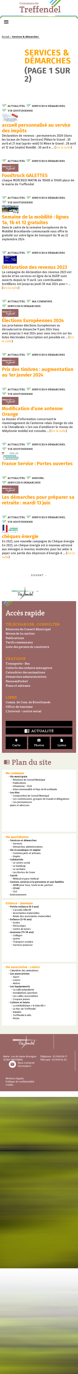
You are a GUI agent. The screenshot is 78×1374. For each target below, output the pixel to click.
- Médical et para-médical (25, 1140)
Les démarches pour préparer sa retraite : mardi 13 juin (38, 736)
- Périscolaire (18, 1187)
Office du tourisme (19, 969)
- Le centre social (20, 1124)
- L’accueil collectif (21, 1171)
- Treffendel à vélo (21, 1277)
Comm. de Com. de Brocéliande (28, 964)
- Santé (12, 1137)
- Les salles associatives (24, 1257)
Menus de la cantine (20, 896)
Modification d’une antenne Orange (32, 595)
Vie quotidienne (20, 110)
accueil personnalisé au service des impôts (36, 154)
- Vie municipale (17, 1038)
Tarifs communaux (19, 904)
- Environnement (17, 1156)
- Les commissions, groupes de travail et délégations (40, 1060)
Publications (15, 900)
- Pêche (15, 1280)
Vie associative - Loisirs (23, 1229)
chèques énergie (20, 798)
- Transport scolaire (22, 1203)
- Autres (15, 1245)
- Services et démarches (22, 1102)
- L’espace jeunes (20, 1261)
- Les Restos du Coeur (23, 1134)
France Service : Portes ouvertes (37, 673)
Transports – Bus (18, 926)
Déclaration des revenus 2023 (34, 372)
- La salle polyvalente (22, 1251)
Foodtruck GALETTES (25, 228)
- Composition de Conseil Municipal (30, 1057)
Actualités (16, 106)
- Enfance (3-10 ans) (19, 1181)
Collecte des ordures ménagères (29, 930)
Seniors (38, 687)
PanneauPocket (17, 943)
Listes (62, 1005)
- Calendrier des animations (23, 1232)
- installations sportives (24, 1254)
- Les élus (13, 1054)
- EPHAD (15, 1150)
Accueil (5, 36)
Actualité (39, 993)
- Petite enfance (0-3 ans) (23, 1168)
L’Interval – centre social (23, 973)
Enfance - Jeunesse (19, 1165)
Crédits (9, 1346)
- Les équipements (19, 1248)
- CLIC (14, 1153)
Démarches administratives (26, 939)
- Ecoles (15, 1184)
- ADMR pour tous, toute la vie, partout (32, 1147)
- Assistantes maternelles (25, 1175)
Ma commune (42, 406)
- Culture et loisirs (19, 1264)
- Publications (18, 1044)
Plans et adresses (18, 948)
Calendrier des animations (25, 934)
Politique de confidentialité (20, 1343)
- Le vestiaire (18, 1131)
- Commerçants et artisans (26, 1115)
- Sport (15, 1238)
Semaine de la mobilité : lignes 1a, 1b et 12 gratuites (35, 298)
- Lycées (15, 1200)
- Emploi (15, 1118)
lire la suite (63, 173)
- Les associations (18, 1235)
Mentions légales (15, 1340)
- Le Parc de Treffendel (23, 1270)
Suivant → (39, 837)
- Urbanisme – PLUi (21, 1048)
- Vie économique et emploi (24, 1111)
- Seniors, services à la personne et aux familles (36, 1143)
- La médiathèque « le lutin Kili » (28, 1267)
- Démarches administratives (27, 1108)
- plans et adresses (19, 1067)
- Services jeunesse (22, 1206)
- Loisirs (15, 1242)
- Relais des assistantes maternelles (31, 1178)
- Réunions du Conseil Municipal (28, 1041)
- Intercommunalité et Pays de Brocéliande (34, 1051)
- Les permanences (21, 1064)
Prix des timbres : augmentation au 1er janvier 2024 (37, 529)
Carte (16, 1005)
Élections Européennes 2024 (33, 451)
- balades (16, 1273)
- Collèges (16, 1197)
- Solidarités (15, 1121)
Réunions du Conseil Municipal (28, 891)
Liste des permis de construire (27, 909)
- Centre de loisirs (21, 1190)
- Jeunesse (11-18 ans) (21, 1194)
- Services (16, 1105)
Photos (39, 1005)
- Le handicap (18, 1127)
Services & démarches (48, 106)
